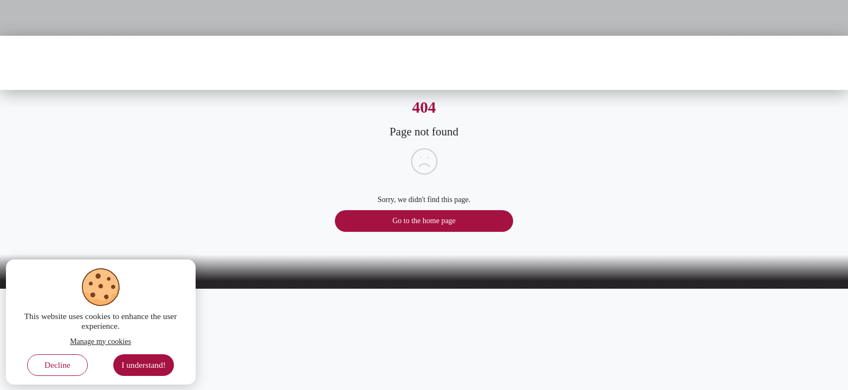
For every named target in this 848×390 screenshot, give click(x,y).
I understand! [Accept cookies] (143, 364)
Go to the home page (424, 221)
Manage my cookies (100, 341)
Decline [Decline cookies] (57, 364)
